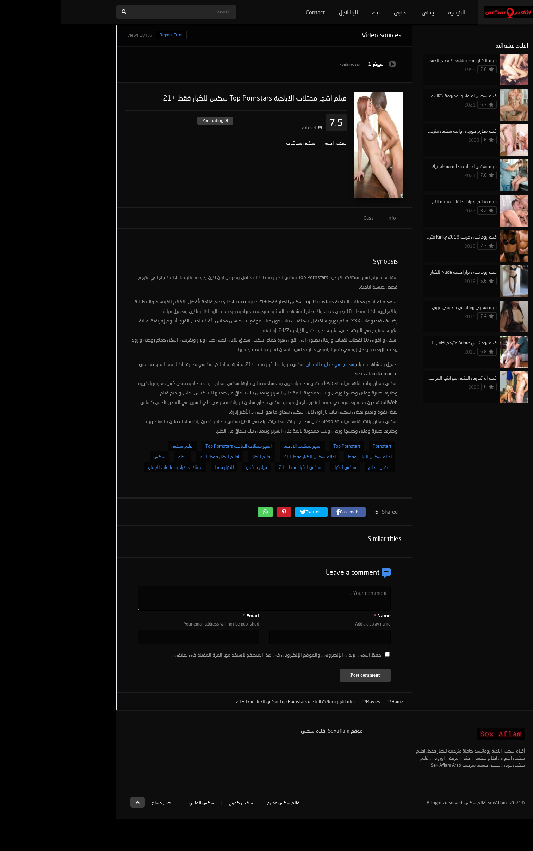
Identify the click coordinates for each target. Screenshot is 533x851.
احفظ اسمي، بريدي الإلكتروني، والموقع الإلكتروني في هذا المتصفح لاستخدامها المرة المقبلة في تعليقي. (216, 655)
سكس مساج (102, 802)
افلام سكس (121, 446)
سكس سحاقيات (239, 143)
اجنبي (340, 12)
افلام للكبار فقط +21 (158, 456)
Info (330, 218)
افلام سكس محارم (223, 802)
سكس (98, 456)
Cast (307, 218)
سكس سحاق (319, 467)
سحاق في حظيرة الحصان (269, 364)
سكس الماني (140, 802)
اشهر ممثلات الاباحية (241, 446)
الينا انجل (287, 12)
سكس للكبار (283, 467)
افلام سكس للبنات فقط (309, 456)
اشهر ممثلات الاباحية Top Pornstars (177, 446)
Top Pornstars (286, 446)
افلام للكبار (200, 456)
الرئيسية (395, 12)
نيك (315, 12)
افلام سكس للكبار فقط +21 (248, 456)
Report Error (110, 34)
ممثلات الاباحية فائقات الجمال (114, 467)
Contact (254, 12)
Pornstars (321, 446)
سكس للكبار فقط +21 (239, 467)
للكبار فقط (163, 467)
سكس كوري (180, 802)
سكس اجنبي (274, 143)
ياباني (367, 12)
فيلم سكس (195, 467)
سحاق (121, 456)
